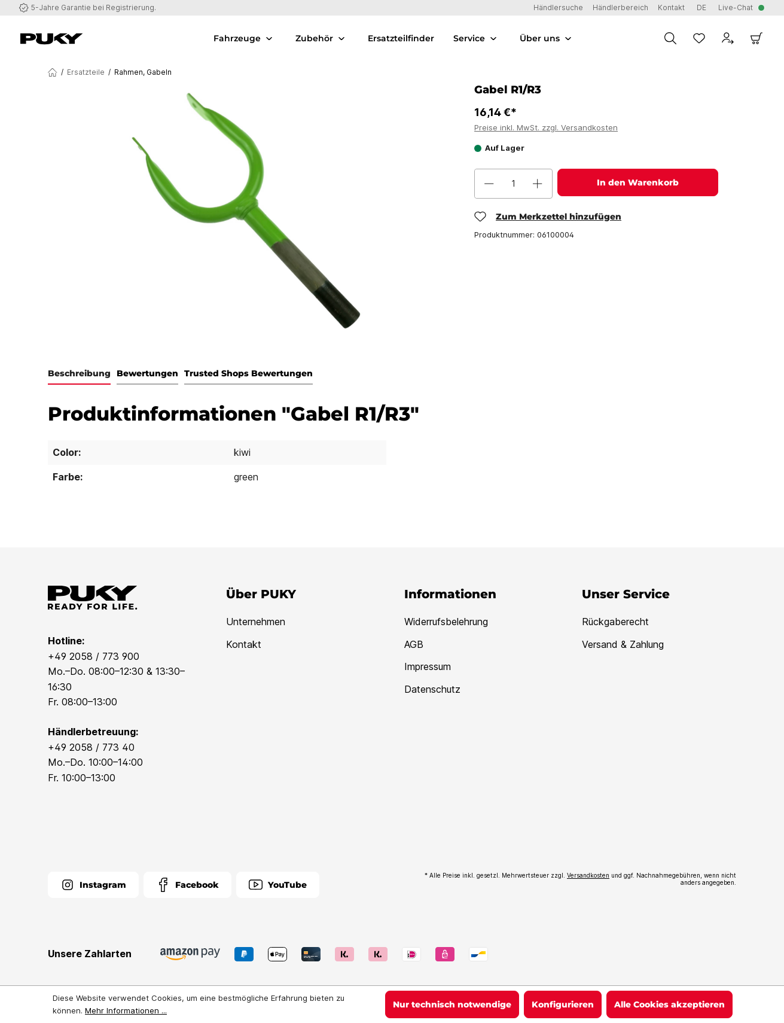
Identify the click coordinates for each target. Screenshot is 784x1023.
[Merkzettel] (699, 38)
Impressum (427, 666)
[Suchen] (670, 38)
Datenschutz (432, 689)
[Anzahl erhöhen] (537, 183)
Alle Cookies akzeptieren (669, 1004)
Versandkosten (588, 875)
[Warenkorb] (756, 38)
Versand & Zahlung (623, 644)
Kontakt (243, 644)
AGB (413, 644)
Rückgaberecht (615, 622)
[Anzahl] (513, 183)
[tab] (79, 374)
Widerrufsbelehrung (446, 622)
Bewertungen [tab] (147, 373)
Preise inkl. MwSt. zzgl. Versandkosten (546, 127)
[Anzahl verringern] (489, 183)
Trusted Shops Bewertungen (248, 373)
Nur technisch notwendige (452, 1004)
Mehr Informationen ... (126, 1010)
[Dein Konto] (728, 38)
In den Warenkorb (638, 182)
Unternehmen (255, 622)
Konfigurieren (563, 1004)
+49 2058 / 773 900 (93, 656)
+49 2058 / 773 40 (91, 747)
